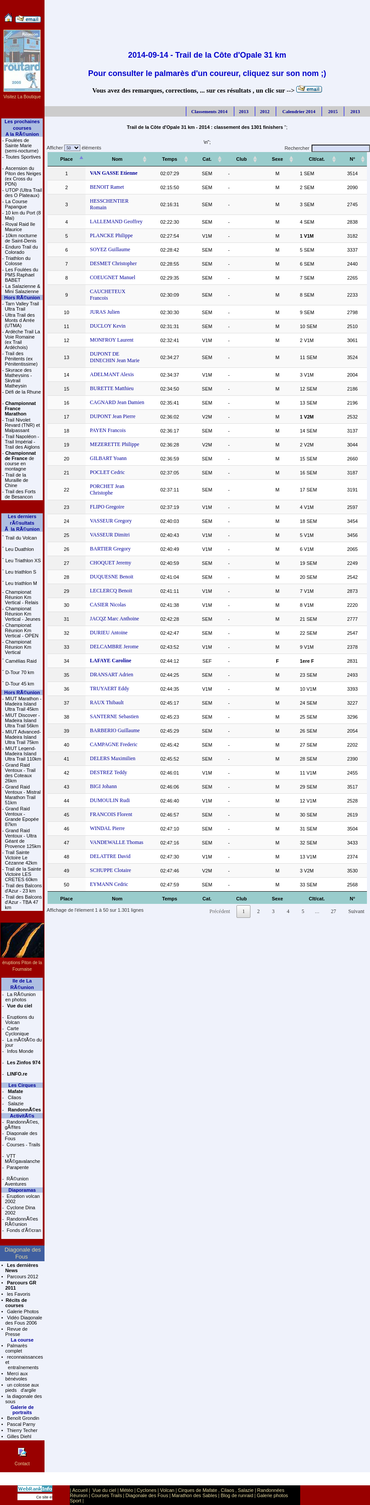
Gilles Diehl (18, 1436)
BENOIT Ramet (103, 187)
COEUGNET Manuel (108, 271)
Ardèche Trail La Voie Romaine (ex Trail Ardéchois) (22, 339)
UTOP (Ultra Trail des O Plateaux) (23, 192)
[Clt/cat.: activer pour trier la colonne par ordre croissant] (322, 159)
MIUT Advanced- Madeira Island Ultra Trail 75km (23, 737)
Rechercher (327, 148)
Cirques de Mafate (197, 1490)
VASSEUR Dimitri (106, 508)
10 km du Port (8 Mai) (23, 215)
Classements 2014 (209, 111)
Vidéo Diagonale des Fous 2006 (23, 1320)
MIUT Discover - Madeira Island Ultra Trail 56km (22, 720)
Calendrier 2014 (298, 111)
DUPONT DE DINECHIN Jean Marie (126, 341)
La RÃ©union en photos (20, 997)
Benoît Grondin (22, 1418)
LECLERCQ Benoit (107, 564)
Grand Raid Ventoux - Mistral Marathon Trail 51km (23, 794)
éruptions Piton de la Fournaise (22, 963)
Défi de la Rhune (23, 391)
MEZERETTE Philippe (110, 425)
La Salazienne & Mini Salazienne (22, 289)
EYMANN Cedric (105, 858)
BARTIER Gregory (106, 522)
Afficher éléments (73, 147)
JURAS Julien (101, 299)
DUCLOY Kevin (104, 313)
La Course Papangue (16, 204)
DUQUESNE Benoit (108, 550)
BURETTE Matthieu (108, 369)
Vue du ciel (104, 1490)
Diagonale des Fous (21, 1136)
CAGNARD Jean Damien (113, 383)
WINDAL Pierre (103, 802)
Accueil (79, 1490)
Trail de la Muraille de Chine (16, 480)
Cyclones (146, 1490)
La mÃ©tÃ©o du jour (23, 1042)
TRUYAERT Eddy (105, 662)
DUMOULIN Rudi (106, 774)
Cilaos (14, 1097)
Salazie (15, 1103)
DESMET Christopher (109, 257)
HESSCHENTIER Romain (114, 201)
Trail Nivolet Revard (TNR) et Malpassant (22, 425)
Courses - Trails (22, 1144)
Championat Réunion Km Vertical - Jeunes (22, 614)
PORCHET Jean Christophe (115, 467)
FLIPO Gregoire (103, 480)
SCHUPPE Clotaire (106, 844)
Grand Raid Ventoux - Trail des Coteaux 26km (20, 772)
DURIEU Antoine (104, 606)
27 (333, 885)
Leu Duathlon (19, 549)
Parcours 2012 (22, 1276)
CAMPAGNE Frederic (110, 718)
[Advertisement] (207, 19)
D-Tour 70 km (19, 672)
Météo (127, 1490)
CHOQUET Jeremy (106, 536)
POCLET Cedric (103, 453)
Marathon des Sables (194, 1495)
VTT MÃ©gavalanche (22, 1158)
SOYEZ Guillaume (106, 243)
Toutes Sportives (23, 156)
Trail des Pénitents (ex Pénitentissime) (21, 359)
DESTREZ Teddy (104, 746)
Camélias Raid (21, 661)
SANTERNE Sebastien (110, 690)
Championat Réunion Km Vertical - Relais (21, 597)
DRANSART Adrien (107, 648)
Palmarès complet (16, 1348)
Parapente (17, 1167)
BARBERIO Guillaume (111, 704)
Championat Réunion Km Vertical (18, 647)
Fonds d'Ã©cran (23, 1230)
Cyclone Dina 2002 (20, 1210)
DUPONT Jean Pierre (108, 397)
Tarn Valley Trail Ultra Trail (22, 306)
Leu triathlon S (20, 571)
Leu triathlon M (21, 583)
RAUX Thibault (103, 676)
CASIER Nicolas (104, 578)
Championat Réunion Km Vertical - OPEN (21, 630)
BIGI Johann (99, 760)
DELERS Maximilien (108, 732)
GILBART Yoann (104, 439)
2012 (265, 111)
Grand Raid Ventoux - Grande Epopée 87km (22, 816)
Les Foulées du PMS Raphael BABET (21, 275)
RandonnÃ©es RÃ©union (21, 1221)
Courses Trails (106, 1495)
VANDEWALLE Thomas (113, 816)
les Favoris (18, 1294)
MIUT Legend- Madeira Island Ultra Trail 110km (23, 753)
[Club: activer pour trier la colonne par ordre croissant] (255, 159)
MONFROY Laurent (108, 327)
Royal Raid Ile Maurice (20, 226)
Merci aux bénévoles (16, 1376)
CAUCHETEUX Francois (113, 285)
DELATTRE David (106, 830)
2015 (332, 111)
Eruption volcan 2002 (22, 1199)
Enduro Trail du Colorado (21, 249)
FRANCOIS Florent (107, 788)
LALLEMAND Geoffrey (112, 215)
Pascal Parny (20, 1424)
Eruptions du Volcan (19, 1019)
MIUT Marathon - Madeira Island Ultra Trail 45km (23, 704)
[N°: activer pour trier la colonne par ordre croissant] (354, 159)
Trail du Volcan (21, 537)
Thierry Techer (22, 1430)
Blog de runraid (237, 1495)
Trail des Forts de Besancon (20, 494)
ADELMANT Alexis (108, 355)
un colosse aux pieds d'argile (22, 1387)
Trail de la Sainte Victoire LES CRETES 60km (23, 874)
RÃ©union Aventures (16, 1181)
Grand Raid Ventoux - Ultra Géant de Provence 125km (23, 838)
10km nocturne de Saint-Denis (21, 238)
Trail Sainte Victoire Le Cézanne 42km (21, 857)
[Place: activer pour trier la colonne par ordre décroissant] (65, 159)
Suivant (356, 885)
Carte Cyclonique (17, 1031)
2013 (244, 111)
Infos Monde (20, 1051)
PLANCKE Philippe (107, 229)
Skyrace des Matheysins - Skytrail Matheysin (18, 377)
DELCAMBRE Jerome (110, 620)
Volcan (167, 1490)
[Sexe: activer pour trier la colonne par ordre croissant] (287, 159)
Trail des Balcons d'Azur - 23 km (23, 888)
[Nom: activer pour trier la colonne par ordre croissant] (127, 159)
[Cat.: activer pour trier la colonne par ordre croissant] (224, 159)
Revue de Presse (16, 1331)
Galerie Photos (22, 1311)
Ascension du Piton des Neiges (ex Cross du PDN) (23, 176)
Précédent (219, 885)
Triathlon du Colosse (18, 261)
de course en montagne (20, 460)
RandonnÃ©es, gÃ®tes (22, 1124)
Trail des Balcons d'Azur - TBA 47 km (23, 902)
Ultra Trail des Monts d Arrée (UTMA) (20, 320)
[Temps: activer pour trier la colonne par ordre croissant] (190, 159)
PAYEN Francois (104, 411)
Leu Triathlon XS (23, 560)
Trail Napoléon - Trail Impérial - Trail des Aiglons (22, 442)
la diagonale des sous (23, 1399)
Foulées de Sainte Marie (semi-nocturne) (21, 145)
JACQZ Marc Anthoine (110, 592)
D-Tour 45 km (19, 683)
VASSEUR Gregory (107, 494)
